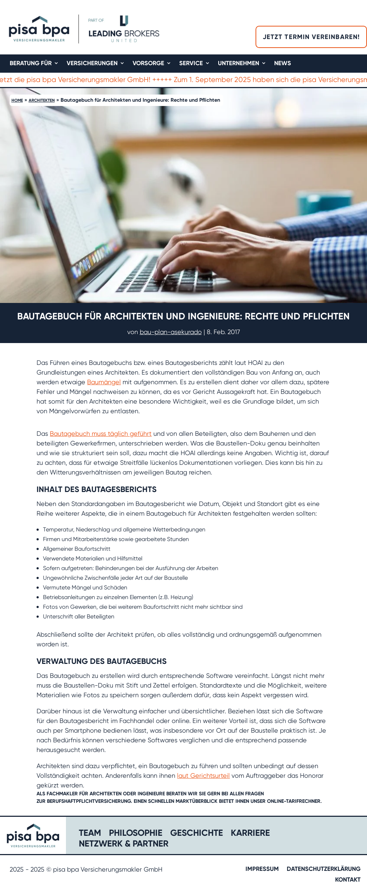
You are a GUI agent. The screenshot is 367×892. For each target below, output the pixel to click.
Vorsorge (148, 64)
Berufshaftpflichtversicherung (89, 801)
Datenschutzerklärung (324, 869)
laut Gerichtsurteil (203, 775)
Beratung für (31, 64)
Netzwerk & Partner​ (123, 845)
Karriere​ (250, 834)
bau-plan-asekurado (171, 332)
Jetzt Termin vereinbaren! (311, 37)
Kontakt (348, 880)
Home (17, 100)
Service (191, 64)
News (282, 64)
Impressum (262, 869)
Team (90, 834)
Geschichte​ (196, 834)
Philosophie (135, 834)
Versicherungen (92, 64)
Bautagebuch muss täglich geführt (101, 433)
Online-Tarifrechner (293, 801)
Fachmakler (62, 794)
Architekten (42, 100)
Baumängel (104, 382)
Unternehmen (238, 64)
